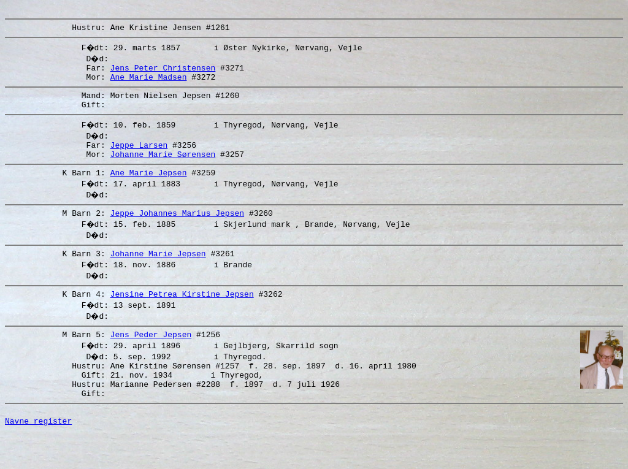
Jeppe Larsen (139, 157)
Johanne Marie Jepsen (158, 273)
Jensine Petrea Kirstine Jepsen (182, 315)
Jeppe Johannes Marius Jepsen (177, 231)
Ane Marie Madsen (148, 84)
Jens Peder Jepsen (151, 358)
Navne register (38, 455)
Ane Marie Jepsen (148, 188)
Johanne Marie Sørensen (163, 168)
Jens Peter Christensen (163, 72)
